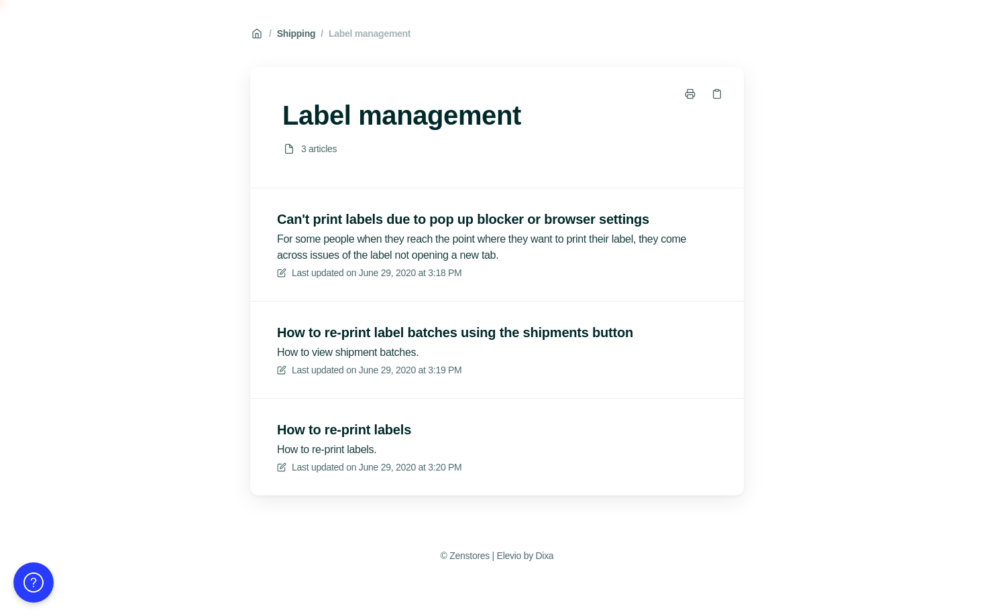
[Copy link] (717, 94)
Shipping (296, 33)
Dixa (544, 555)
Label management (369, 33)
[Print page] (690, 94)
